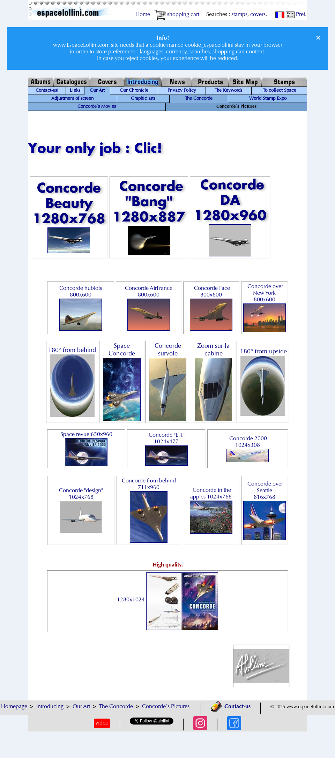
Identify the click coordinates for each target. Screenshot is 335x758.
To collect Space (279, 90)
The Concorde (199, 98)
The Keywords (228, 90)
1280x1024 (167, 600)
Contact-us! (47, 90)
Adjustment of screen (72, 98)
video (102, 723)
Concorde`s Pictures (165, 707)
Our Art (97, 90)
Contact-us (231, 707)
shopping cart (176, 14)
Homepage (14, 707)
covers (258, 14)
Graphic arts (143, 98)
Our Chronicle (134, 90)
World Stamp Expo (267, 98)
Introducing (50, 707)
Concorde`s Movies (96, 106)
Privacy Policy (182, 90)
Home (142, 14)
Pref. (296, 14)
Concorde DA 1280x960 (230, 217)
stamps (239, 14)
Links (75, 90)
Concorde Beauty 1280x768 (68, 217)
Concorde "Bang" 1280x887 (148, 217)
